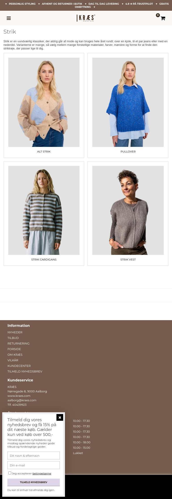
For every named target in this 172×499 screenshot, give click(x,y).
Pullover (128, 151)
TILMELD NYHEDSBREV (24, 371)
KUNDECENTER (18, 366)
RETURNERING (18, 343)
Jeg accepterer (31, 473)
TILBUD (13, 338)
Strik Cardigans (43, 259)
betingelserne (41, 473)
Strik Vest (128, 259)
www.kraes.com (18, 396)
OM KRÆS (14, 354)
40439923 (19, 404)
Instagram (16, 473)
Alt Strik (44, 151)
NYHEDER (14, 332)
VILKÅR (12, 360)
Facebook (15, 469)
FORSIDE (14, 349)
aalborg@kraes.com (21, 400)
